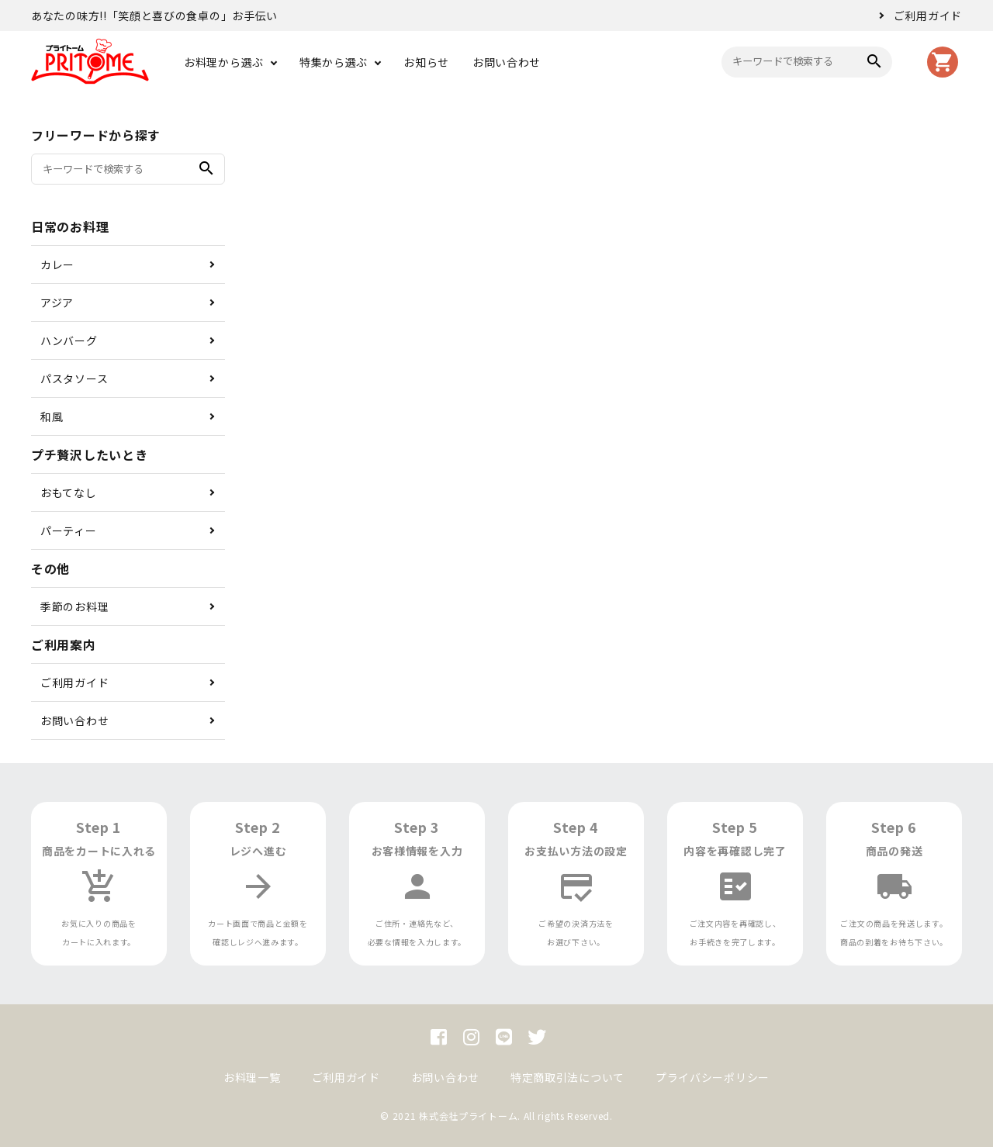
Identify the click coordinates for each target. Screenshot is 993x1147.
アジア (57, 302)
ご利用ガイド (928, 15)
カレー (57, 264)
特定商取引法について (567, 1077)
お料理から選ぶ (224, 62)
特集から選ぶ (333, 62)
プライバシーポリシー (713, 1077)
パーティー (68, 530)
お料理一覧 (252, 1077)
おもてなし (68, 492)
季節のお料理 (74, 606)
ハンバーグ (69, 340)
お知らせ (426, 62)
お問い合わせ (506, 62)
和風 (51, 416)
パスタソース (74, 378)
